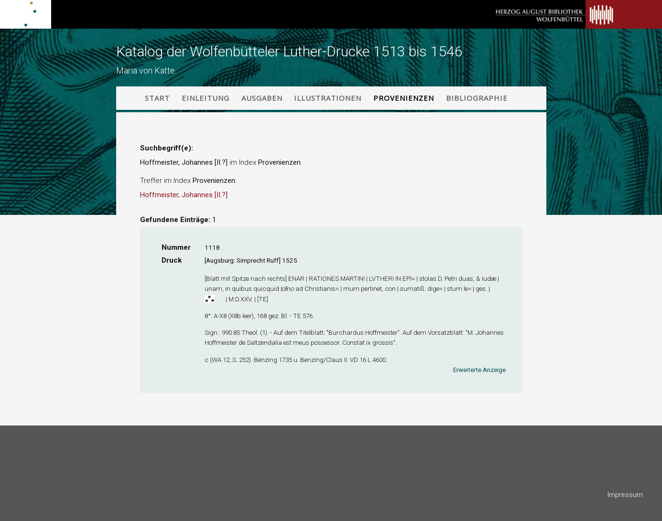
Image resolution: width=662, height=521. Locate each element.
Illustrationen (327, 98)
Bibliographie (477, 98)
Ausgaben (261, 98)
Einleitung (205, 98)
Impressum (625, 494)
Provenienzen (403, 98)
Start (157, 98)
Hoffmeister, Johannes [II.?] (184, 195)
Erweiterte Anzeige (479, 369)
